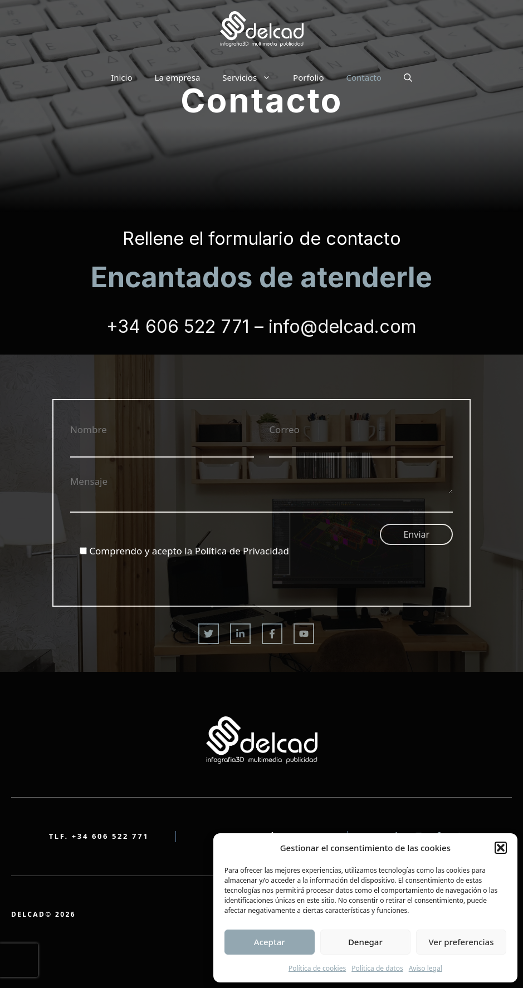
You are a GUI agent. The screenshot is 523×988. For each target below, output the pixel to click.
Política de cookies (317, 968)
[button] (500, 847)
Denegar (365, 941)
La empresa (178, 77)
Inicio (121, 77)
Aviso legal (425, 968)
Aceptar (269, 941)
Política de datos (377, 968)
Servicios (252, 77)
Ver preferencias (460, 941)
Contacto (363, 77)
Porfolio (308, 77)
